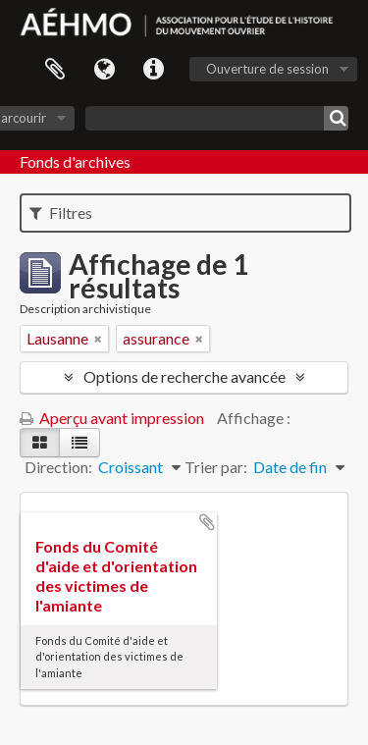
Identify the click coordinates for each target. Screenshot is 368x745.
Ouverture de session (267, 69)
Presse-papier (54, 69)
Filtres (60, 212)
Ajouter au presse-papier (207, 522)
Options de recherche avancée (184, 376)
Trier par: (215, 466)
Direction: (58, 466)
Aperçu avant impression (112, 417)
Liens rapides (153, 69)
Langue (104, 69)
